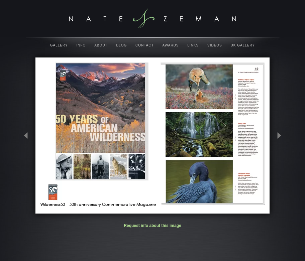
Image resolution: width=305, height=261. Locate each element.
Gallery (59, 45)
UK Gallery (243, 45)
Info (81, 45)
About (100, 45)
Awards (170, 45)
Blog (121, 45)
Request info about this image (152, 225)
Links (193, 45)
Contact (144, 45)
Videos (214, 45)
